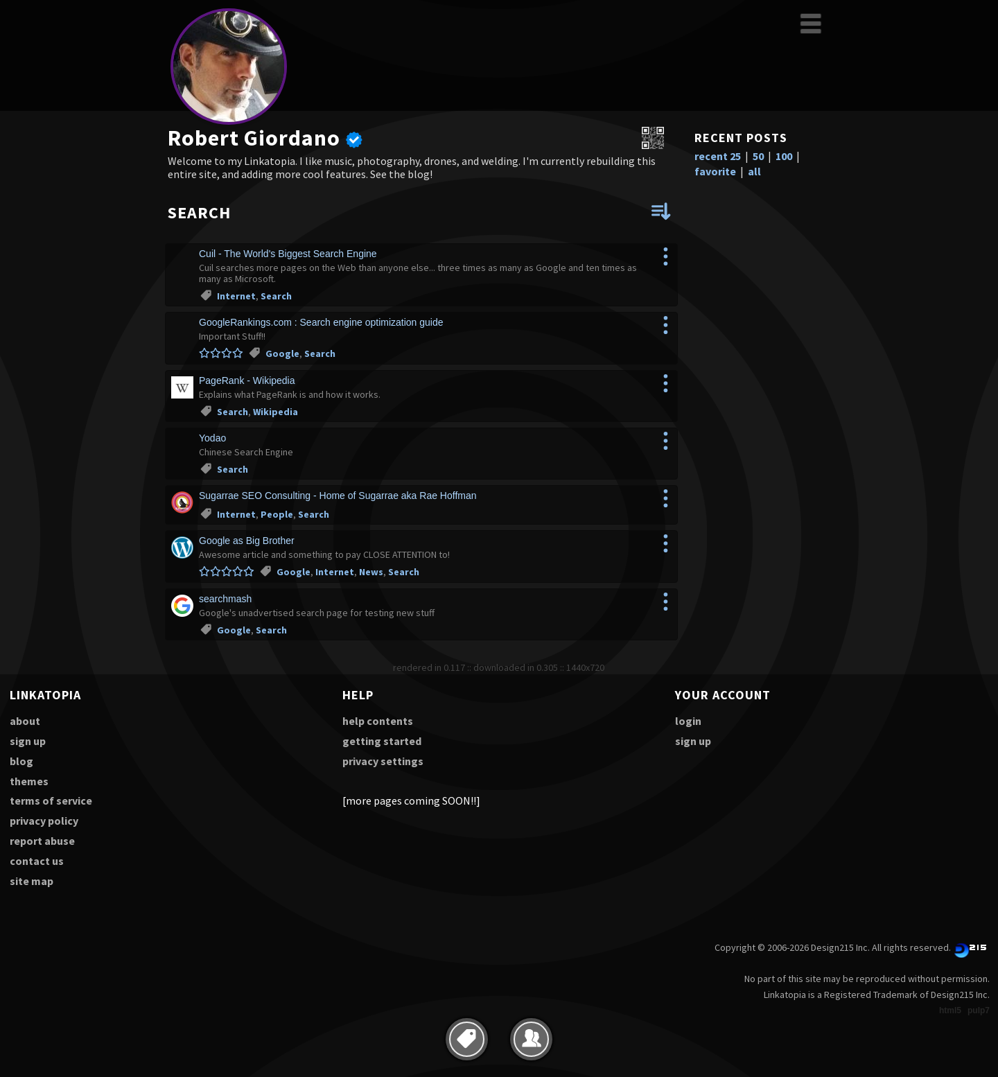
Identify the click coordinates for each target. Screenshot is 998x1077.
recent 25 (717, 156)
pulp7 (979, 1010)
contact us (37, 861)
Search (276, 296)
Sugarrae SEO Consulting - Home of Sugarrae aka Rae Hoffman (338, 495)
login (688, 721)
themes (29, 781)
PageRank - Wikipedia (247, 380)
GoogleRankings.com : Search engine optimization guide (321, 322)
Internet (236, 296)
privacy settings (382, 761)
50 (758, 156)
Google (282, 353)
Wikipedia (275, 411)
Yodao (212, 438)
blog (21, 761)
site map (31, 881)
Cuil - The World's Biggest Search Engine (288, 253)
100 (784, 156)
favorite (715, 171)
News (371, 572)
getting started (381, 741)
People (277, 514)
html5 (950, 1010)
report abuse (42, 841)
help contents (377, 721)
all (754, 171)
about (25, 721)
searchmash (225, 598)
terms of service (51, 800)
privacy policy (44, 821)
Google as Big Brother (247, 540)
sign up (28, 741)
